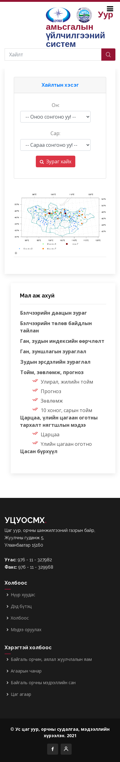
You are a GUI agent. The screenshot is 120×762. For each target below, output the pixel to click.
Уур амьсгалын (79, 29)
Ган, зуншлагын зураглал (53, 351)
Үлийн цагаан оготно (66, 444)
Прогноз (51, 391)
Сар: (55, 133)
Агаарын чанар (26, 671)
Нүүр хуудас (23, 595)
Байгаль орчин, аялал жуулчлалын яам (51, 659)
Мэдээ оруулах (26, 629)
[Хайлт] (54, 54)
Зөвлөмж (52, 400)
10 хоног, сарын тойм (66, 410)
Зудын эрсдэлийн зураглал (55, 361)
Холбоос (20, 618)
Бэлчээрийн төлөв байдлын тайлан (56, 327)
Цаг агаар (21, 694)
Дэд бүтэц (21, 606)
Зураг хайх (55, 161)
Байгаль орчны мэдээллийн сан (43, 682)
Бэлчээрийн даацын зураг (53, 312)
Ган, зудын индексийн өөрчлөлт (62, 341)
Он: (55, 105)
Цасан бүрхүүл (39, 451)
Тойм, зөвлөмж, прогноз (52, 372)
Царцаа (50, 434)
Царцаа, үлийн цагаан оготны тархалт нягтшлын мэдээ (59, 421)
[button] (60, 85)
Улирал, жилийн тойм (67, 381)
